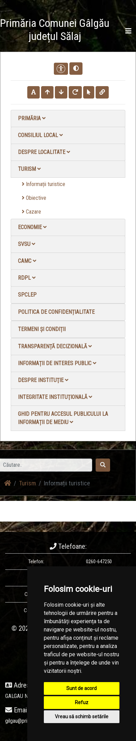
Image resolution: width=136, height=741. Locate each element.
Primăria (32, 118)
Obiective (34, 198)
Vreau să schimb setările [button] (81, 716)
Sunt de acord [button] (81, 688)
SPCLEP (27, 294)
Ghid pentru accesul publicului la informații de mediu (63, 418)
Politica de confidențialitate (56, 312)
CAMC (27, 261)
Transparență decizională (55, 346)
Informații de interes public (57, 363)
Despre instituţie (43, 380)
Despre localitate (44, 152)
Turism (29, 169)
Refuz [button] (81, 702)
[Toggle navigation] (128, 31)
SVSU (26, 244)
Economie (32, 227)
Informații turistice (43, 184)
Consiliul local (40, 135)
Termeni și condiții (42, 329)
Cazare (31, 211)
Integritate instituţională (55, 397)
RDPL (27, 278)
